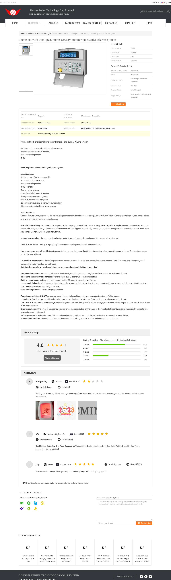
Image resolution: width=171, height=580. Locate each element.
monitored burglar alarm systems (39, 483)
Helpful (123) (67, 440)
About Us (53, 23)
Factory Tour (72, 23)
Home (15, 23)
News (149, 23)
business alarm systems (79, 483)
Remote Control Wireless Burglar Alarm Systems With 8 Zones (123, 560)
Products (34, 23)
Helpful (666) (136, 464)
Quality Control (92, 23)
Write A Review (52, 358)
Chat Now (155, 2)
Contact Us (111, 23)
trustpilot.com (46, 387)
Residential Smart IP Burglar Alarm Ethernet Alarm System (66, 560)
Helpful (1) (66, 387)
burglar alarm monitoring (61, 483)
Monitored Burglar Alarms (47, 34)
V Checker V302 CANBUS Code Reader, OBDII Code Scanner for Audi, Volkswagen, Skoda (142, 561)
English (167, 2)
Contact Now (144, 523)
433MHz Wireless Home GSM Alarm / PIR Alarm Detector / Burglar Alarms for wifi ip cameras (104, 561)
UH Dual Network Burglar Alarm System (85, 558)
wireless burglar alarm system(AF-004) (28, 558)
